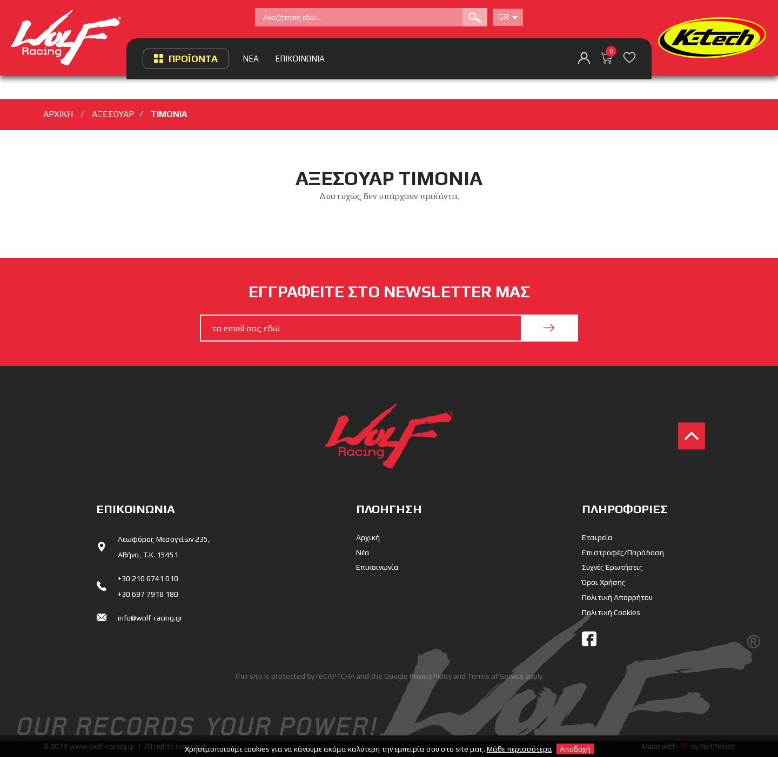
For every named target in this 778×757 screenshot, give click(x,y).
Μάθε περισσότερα (519, 749)
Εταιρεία (597, 537)
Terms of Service (495, 676)
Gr (508, 17)
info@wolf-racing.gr (150, 617)
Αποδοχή (575, 749)
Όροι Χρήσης (604, 582)
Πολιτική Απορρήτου (617, 597)
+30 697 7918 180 (148, 594)
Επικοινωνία (377, 567)
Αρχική (368, 537)
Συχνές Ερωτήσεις (612, 567)
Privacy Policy (431, 676)
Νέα (363, 552)
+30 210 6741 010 (148, 578)
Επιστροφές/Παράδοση (623, 552)
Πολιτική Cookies (611, 612)
